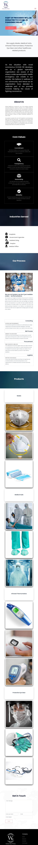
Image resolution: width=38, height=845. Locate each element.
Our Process (24, 843)
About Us (24, 839)
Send (9, 821)
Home (23, 836)
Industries (24, 841)
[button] (35, 8)
